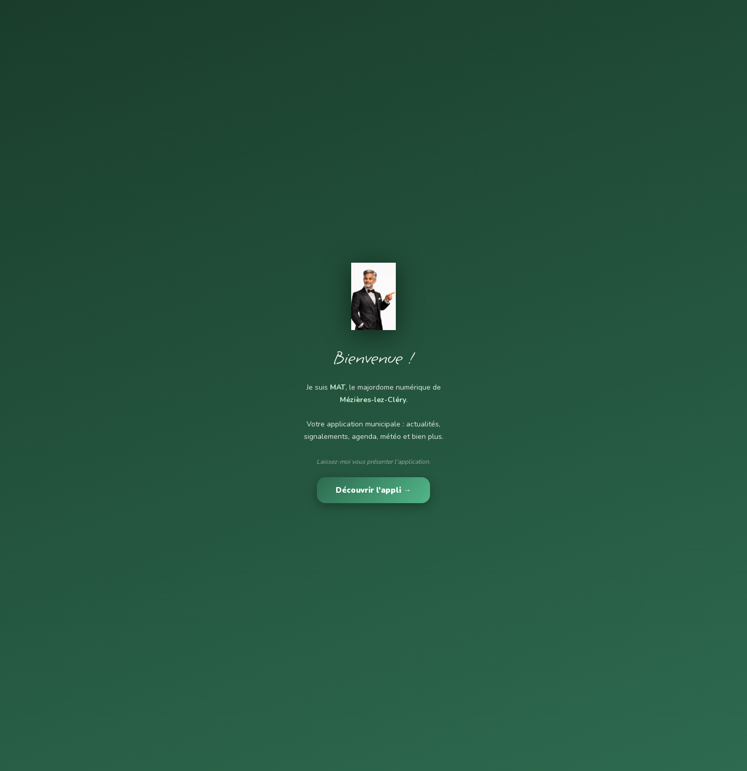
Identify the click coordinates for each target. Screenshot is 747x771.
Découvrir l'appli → (373, 490)
